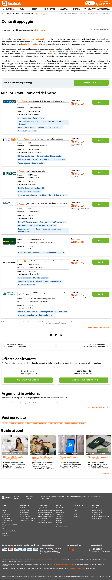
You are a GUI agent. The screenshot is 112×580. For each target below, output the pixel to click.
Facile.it (5, 15)
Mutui (22, 10)
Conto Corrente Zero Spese (46, 509)
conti (25, 364)
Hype (75, 511)
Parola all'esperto (104, 15)
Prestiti (35, 10)
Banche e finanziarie (62, 525)
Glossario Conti (27, 15)
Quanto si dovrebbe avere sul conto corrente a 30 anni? (41, 460)
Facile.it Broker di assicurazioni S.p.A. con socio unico (47, 558)
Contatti (4, 532)
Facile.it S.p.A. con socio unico (78, 567)
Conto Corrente (28, 372)
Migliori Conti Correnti (44, 507)
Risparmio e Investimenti (63, 10)
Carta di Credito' (25, 513)
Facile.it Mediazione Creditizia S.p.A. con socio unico (61, 563)
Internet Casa (6, 513)
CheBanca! (59, 513)
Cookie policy (33, 576)
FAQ (65, 15)
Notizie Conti (96, 513)
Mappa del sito (6, 534)
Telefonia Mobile (7, 519)
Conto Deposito (84, 372)
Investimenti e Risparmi (27, 519)
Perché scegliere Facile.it (9, 530)
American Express (61, 507)
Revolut (76, 515)
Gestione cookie (41, 576)
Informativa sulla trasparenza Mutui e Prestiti (83, 576)
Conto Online (24, 507)
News (69, 15)
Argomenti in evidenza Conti (100, 515)
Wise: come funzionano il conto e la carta (98, 459)
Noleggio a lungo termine (103, 10)
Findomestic (60, 515)
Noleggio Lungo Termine (9, 523)
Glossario (83, 15)
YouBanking (59, 521)
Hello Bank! (59, 517)
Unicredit (59, 509)
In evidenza (75, 15)
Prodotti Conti (96, 517)
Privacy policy (25, 576)
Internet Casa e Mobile (90, 10)
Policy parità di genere (52, 576)
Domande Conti (97, 509)
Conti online (14, 15)
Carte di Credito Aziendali (27, 517)
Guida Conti (95, 507)
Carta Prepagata (25, 515)
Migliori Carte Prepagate (45, 515)
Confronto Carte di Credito (46, 513)
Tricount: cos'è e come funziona (69, 459)
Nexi (75, 509)
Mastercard (77, 507)
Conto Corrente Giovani (45, 511)
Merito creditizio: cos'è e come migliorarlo (13, 459)
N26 (75, 513)
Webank (58, 519)
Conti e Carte (49, 10)
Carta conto (41, 519)
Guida (61, 15)
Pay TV (4, 521)
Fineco (58, 523)
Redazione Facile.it (39, 31)
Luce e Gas (5, 515)
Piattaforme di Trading (45, 521)
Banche (95, 15)
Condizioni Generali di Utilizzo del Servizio (10, 576)
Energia (76, 10)
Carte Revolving (43, 517)
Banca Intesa (60, 511)
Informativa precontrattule (63, 576)
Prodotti (89, 15)
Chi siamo (5, 528)
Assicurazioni (8, 10)
